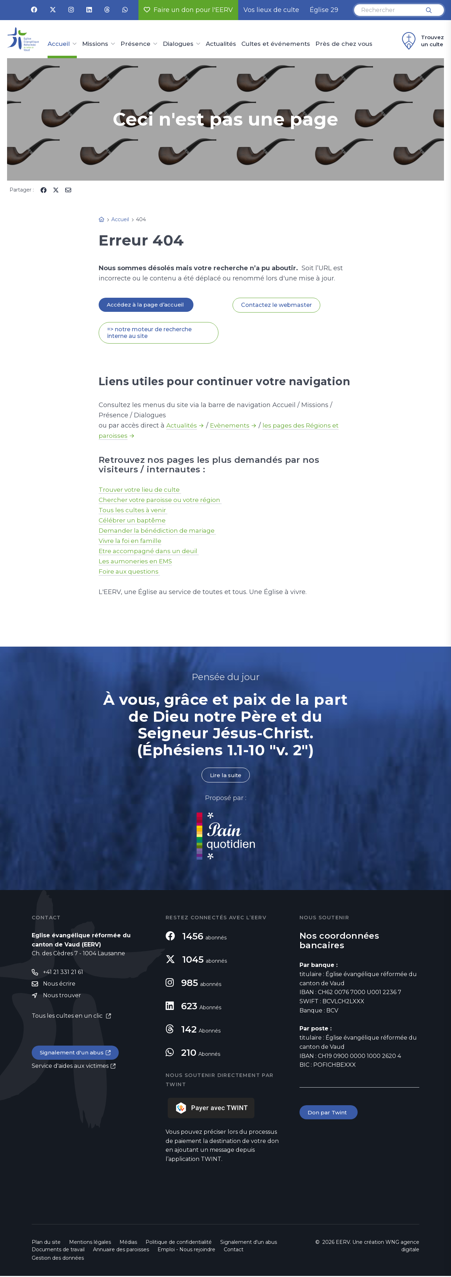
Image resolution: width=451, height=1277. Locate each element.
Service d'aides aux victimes (70, 1068)
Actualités (221, 44)
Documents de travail (58, 1250)
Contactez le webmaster (276, 305)
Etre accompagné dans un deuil (150, 552)
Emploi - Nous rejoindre (186, 1250)
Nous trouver (62, 997)
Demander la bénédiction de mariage (160, 531)
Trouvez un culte (422, 41)
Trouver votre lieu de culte (141, 490)
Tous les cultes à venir (134, 511)
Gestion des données (58, 1259)
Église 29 (324, 10)
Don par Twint (329, 1113)
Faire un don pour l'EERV (188, 10)
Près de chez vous (343, 44)
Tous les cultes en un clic (68, 1017)
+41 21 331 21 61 (63, 973)
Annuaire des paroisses (121, 1250)
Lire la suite (225, 776)
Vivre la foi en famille (132, 541)
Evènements (231, 426)
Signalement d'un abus (72, 1054)
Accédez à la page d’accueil (146, 305)
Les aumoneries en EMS (137, 562)
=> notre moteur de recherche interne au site (149, 333)
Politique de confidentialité (179, 1243)
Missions (95, 44)
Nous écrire (59, 985)
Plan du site (46, 1243)
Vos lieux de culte (271, 10)
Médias (128, 1243)
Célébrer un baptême (133, 521)
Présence (135, 44)
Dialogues (178, 44)
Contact (233, 1250)
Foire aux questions (130, 572)
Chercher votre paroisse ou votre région (162, 500)
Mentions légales (90, 1243)
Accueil (59, 44)
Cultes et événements (275, 44)
